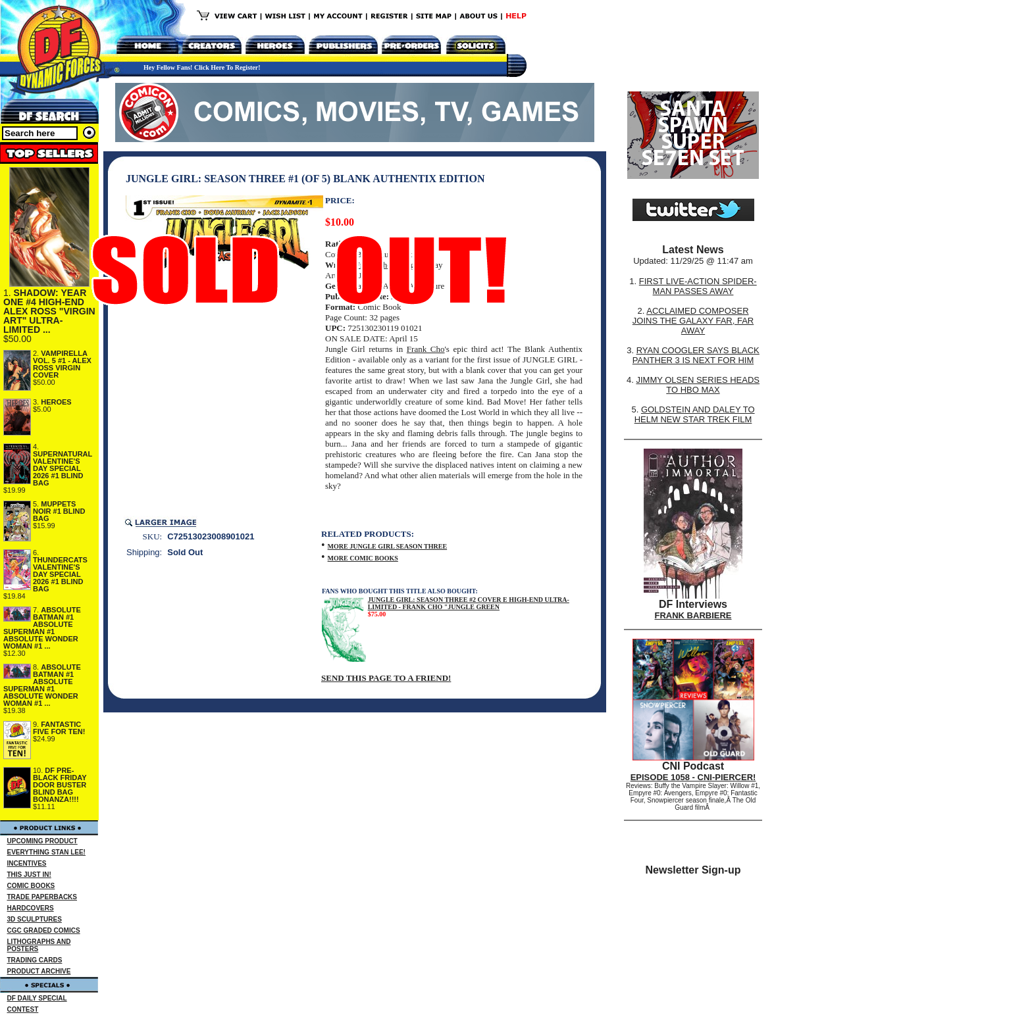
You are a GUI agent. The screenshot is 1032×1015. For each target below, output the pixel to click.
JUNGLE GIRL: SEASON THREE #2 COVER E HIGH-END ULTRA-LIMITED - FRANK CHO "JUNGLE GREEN (468, 603)
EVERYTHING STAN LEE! (46, 852)
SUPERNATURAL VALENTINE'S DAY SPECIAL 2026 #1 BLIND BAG (62, 468)
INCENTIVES (27, 863)
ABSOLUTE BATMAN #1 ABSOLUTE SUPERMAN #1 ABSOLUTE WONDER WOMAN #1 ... (42, 628)
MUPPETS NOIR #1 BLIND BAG (59, 511)
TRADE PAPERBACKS (42, 897)
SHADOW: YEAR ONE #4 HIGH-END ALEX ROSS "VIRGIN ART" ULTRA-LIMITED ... (49, 311)
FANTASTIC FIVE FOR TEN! (59, 727)
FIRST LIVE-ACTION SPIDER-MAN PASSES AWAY (698, 286)
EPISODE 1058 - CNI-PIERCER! (693, 777)
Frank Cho (426, 349)
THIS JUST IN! (29, 874)
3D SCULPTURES (34, 919)
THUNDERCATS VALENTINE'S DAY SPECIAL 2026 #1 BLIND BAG (60, 574)
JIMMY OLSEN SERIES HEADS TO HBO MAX (698, 385)
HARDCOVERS (30, 908)
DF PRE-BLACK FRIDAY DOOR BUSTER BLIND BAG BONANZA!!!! (59, 784)
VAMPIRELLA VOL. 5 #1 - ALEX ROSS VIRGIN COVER (62, 364)
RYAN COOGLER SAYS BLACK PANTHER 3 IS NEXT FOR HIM (696, 355)
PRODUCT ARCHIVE (39, 971)
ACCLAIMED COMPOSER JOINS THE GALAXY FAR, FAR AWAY (693, 320)
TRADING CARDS (35, 960)
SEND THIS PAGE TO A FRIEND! (386, 678)
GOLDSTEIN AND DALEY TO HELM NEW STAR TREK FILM (694, 414)
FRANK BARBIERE (693, 615)
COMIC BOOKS (31, 885)
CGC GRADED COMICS (43, 930)
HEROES (56, 402)
